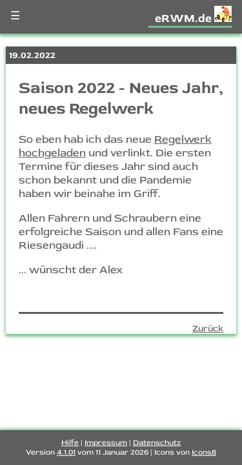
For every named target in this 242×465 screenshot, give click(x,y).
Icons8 (204, 452)
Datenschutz (157, 443)
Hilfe (70, 443)
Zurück (207, 328)
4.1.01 (66, 452)
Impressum (106, 443)
